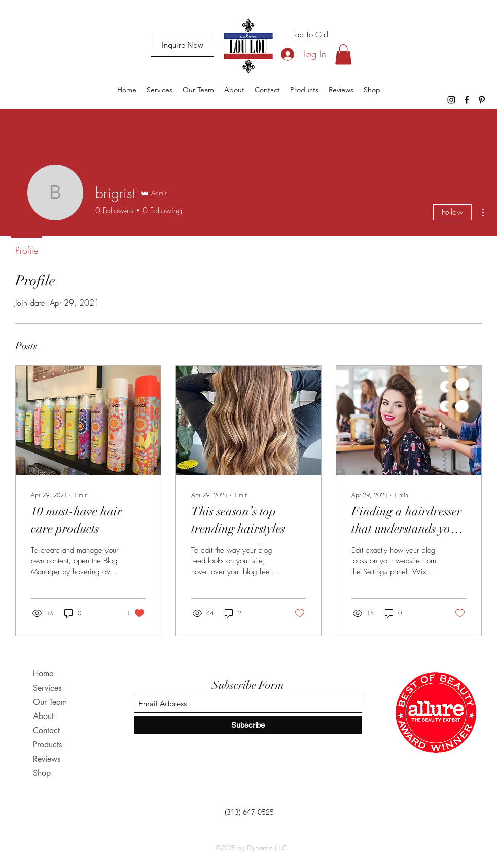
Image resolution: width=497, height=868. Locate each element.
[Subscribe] (248, 725)
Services (47, 688)
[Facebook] (467, 100)
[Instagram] (451, 100)
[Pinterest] (482, 100)
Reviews (46, 758)
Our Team (50, 702)
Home (43, 673)
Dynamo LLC (267, 847)
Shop (42, 773)
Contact (46, 730)
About (43, 716)
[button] (343, 54)
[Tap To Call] (310, 35)
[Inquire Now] (182, 45)
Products (47, 744)
